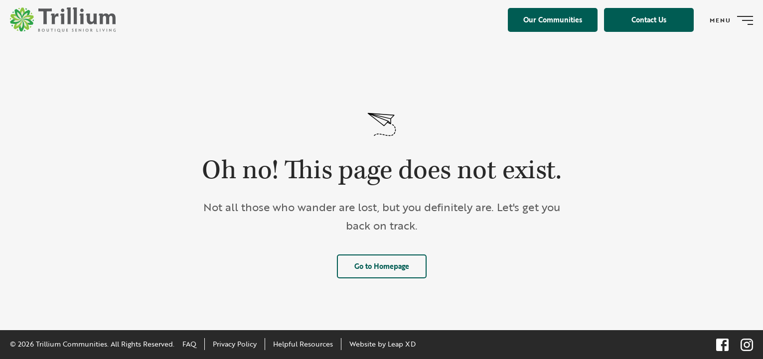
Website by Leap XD (382, 344)
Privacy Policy (235, 344)
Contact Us (648, 19)
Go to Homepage (381, 266)
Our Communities (552, 19)
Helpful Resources (303, 344)
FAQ (189, 344)
